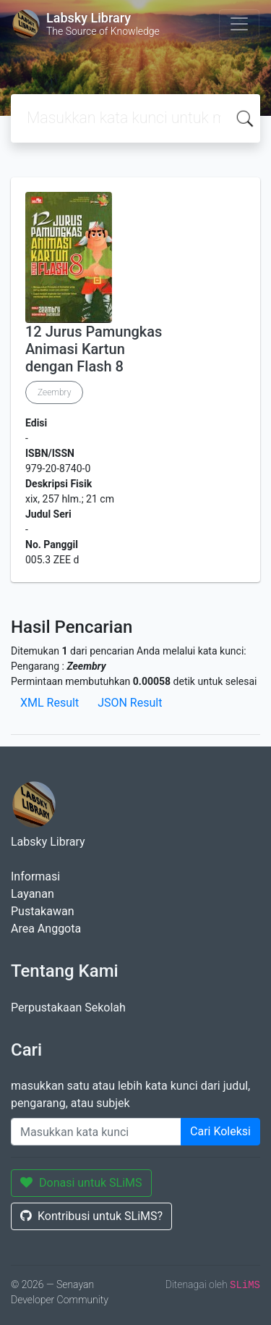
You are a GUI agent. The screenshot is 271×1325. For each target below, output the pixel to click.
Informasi (35, 876)
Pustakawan (42, 911)
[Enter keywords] (96, 1131)
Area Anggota (46, 928)
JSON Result (130, 703)
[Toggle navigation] (239, 23)
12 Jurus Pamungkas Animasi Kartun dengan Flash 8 (93, 349)
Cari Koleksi (220, 1131)
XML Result (49, 703)
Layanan (32, 894)
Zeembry (54, 392)
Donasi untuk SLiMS (81, 1183)
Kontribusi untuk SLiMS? (91, 1216)
